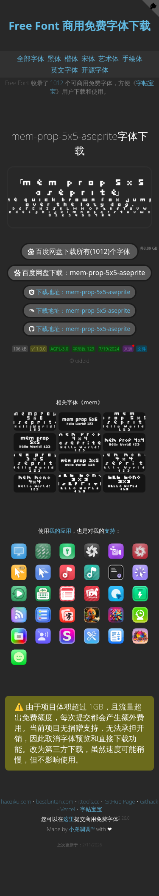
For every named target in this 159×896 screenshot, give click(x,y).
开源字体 (95, 70)
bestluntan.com (54, 801)
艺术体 (108, 58)
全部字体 (30, 58)
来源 (128, 349)
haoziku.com (16, 801)
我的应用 (60, 530)
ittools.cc (89, 801)
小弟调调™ (81, 829)
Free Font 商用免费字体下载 (79, 25)
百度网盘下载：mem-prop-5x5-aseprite (79, 272)
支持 (109, 530)
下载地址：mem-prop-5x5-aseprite (80, 292)
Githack (149, 801)
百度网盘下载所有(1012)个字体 (82, 250)
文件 (141, 349)
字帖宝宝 (91, 809)
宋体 (88, 58)
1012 (56, 83)
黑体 (54, 58)
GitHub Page (119, 801)
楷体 (71, 58)
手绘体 (132, 58)
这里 (68, 819)
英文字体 (64, 70)
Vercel (68, 809)
